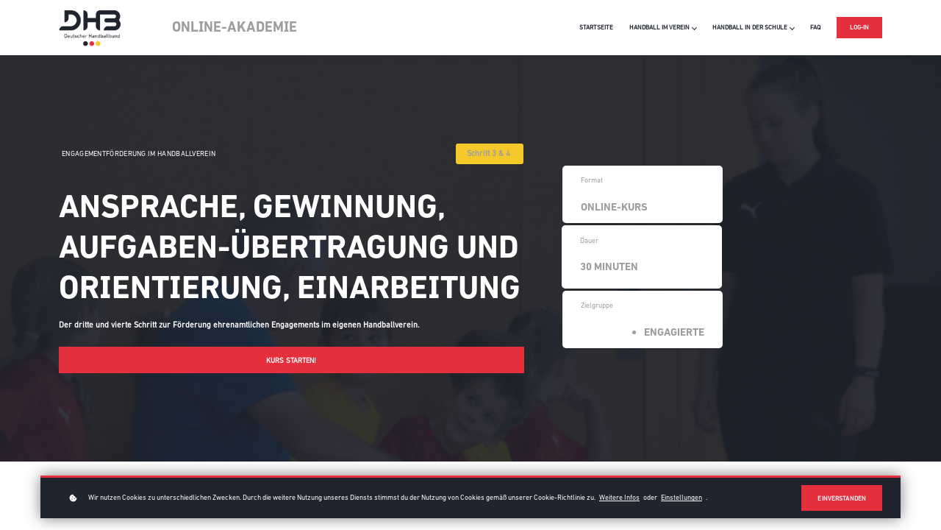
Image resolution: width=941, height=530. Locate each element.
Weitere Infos (619, 497)
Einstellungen (681, 497)
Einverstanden (841, 498)
